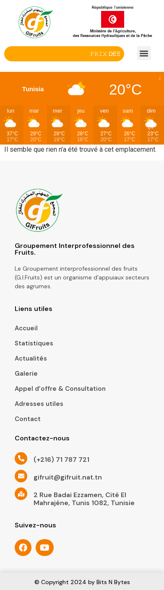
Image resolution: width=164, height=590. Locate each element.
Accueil (26, 328)
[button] (144, 53)
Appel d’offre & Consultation (60, 389)
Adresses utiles (39, 404)
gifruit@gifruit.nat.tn (68, 477)
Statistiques (34, 343)
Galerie (26, 373)
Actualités (31, 358)
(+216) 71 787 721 (61, 459)
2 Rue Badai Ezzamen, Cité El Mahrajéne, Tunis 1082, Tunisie (84, 498)
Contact (28, 419)
